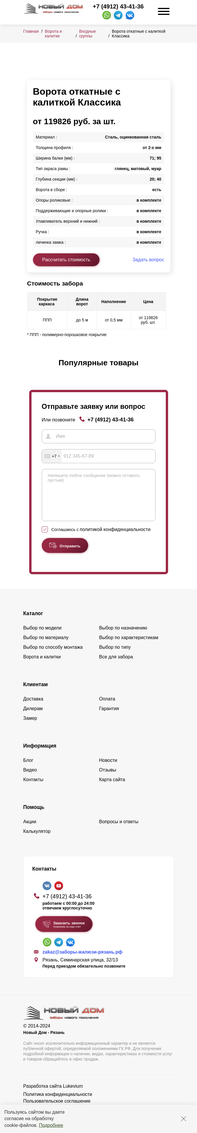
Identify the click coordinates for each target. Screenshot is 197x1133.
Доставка (33, 707)
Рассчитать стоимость (66, 259)
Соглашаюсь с (100, 538)
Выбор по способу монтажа (53, 655)
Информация (40, 754)
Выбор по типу (115, 655)
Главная (31, 31)
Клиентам (35, 693)
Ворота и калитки (53, 33)
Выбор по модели (42, 636)
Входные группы (87, 33)
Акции (29, 830)
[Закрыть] (183, 1118)
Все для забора (116, 665)
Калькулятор (37, 840)
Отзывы (107, 778)
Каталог (33, 622)
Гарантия (109, 717)
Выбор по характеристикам (128, 646)
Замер (30, 726)
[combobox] (52, 456)
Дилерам (33, 717)
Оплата (107, 707)
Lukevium (73, 1094)
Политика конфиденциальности (57, 1103)
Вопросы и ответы (119, 830)
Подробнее (51, 1125)
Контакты (33, 788)
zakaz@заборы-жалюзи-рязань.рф (83, 960)
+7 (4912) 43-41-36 (118, 6)
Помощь (33, 816)
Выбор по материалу (46, 646)
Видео (30, 778)
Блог (28, 769)
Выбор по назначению (123, 636)
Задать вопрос (148, 259)
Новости (108, 769)
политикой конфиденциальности (115, 538)
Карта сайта (112, 788)
